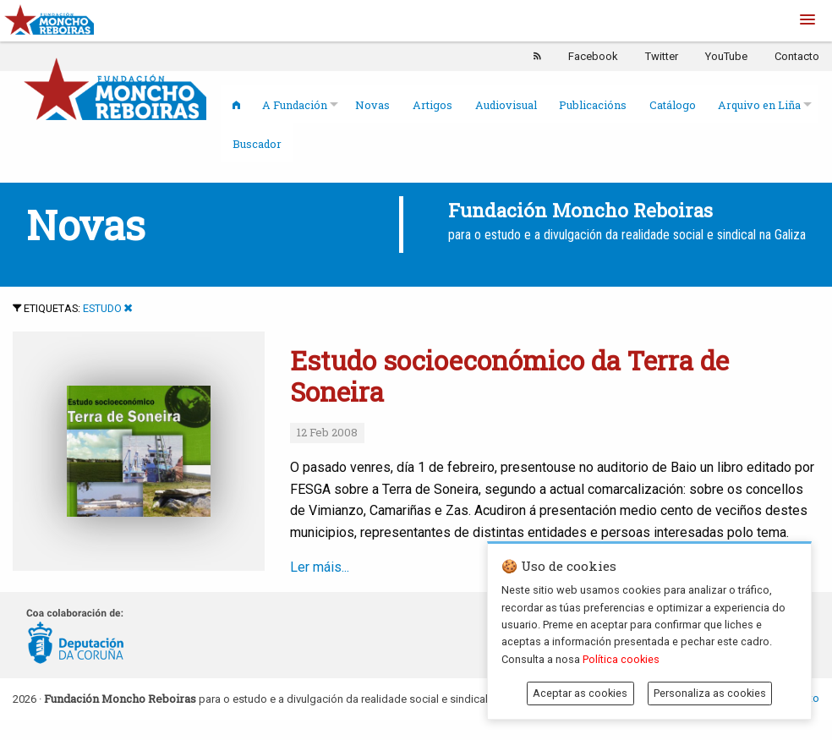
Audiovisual (506, 105)
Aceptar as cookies (580, 693)
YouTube (726, 56)
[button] (807, 20)
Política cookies (621, 659)
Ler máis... (451, 567)
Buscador (257, 144)
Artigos (432, 105)
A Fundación (294, 105)
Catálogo (672, 105)
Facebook (593, 56)
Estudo (102, 308)
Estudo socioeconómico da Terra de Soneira (509, 375)
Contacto (797, 56)
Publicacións (593, 105)
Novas (372, 105)
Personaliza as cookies (710, 693)
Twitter (661, 56)
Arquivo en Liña (759, 105)
